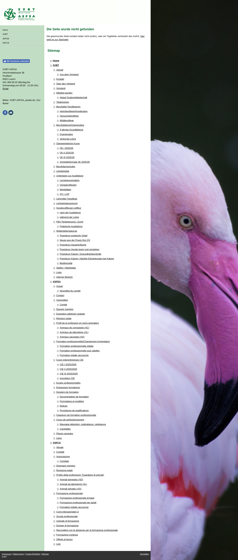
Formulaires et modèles (72, 401)
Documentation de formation (74, 396)
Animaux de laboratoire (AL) (74, 332)
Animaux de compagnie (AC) (74, 327)
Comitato (64, 461)
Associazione (63, 456)
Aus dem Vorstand (69, 74)
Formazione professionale (69, 493)
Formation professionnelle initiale (76, 346)
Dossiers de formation (67, 392)
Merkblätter (65, 189)
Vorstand (60, 88)
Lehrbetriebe (62, 171)
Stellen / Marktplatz (66, 267)
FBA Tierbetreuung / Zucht (69, 221)
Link (58, 544)
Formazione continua (67, 534)
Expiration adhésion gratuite (70, 313)
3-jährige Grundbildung (71, 129)
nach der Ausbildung (70, 212)
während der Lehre (69, 217)
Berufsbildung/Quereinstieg (70, 125)
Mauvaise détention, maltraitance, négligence (83, 424)
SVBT (56, 65)
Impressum (6, 554)
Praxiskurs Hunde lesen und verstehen (79, 249)
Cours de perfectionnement (70, 419)
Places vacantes (64, 433)
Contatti (60, 452)
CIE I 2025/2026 (68, 364)
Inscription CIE (67, 378)
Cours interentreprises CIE (69, 360)
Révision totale (63, 318)
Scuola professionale (67, 516)
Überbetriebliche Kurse (68, 143)
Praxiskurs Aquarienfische (73, 244)
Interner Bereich (64, 277)
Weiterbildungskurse (66, 231)
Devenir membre (64, 309)
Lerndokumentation (69, 180)
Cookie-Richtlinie (33, 554)
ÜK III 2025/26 (67, 157)
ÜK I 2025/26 (66, 148)
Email (6, 88)
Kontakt (60, 79)
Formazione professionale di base (77, 498)
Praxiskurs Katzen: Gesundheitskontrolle (80, 254)
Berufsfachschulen (65, 166)
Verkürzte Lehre (68, 139)
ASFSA (57, 281)
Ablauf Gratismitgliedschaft (73, 97)
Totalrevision (62, 102)
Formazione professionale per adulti (78, 502)
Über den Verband (65, 83)
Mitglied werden (64, 93)
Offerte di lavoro (64, 539)
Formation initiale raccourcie (74, 355)
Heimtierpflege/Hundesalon (74, 111)
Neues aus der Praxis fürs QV (75, 240)
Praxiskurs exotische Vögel (73, 235)
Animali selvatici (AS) (70, 488)
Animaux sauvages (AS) (72, 337)
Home (56, 60)
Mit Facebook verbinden (16, 61)
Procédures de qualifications (74, 410)
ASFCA (57, 442)
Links (59, 272)
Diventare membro (65, 465)
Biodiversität (66, 263)
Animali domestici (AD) (71, 479)
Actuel (59, 286)
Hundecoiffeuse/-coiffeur (68, 208)
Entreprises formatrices (68, 387)
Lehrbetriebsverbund (66, 203)
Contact (60, 295)
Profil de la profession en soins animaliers (77, 323)
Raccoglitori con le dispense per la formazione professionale (87, 530)
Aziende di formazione (67, 521)
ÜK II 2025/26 (67, 152)
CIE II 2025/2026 (68, 369)
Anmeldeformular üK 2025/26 (75, 162)
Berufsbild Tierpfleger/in (68, 106)
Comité (63, 304)
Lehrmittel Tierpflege (66, 198)
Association (62, 300)
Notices (63, 406)
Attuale (59, 447)
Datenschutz (18, 554)
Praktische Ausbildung (71, 226)
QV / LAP (64, 194)
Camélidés (65, 429)
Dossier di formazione (67, 525)
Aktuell (59, 70)
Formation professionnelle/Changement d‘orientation (83, 341)
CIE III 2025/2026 (69, 373)
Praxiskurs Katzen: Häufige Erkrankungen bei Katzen (87, 258)
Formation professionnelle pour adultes (80, 350)
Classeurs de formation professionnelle (76, 415)
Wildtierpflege (67, 120)
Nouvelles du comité (70, 290)
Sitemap (45, 554)
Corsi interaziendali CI (67, 511)
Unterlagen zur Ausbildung (69, 175)
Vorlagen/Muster (68, 185)
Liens (59, 438)
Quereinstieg (66, 134)
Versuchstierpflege (69, 116)
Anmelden (144, 554)
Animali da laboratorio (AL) (73, 484)
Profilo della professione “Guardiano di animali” (80, 475)
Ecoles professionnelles (68, 383)
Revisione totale (64, 470)
